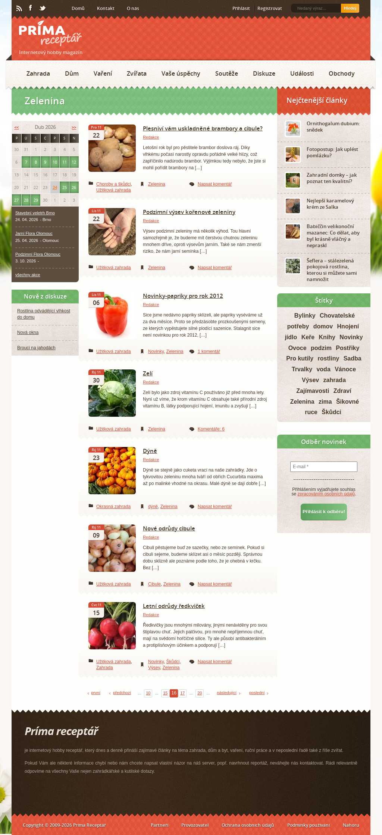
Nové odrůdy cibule (169, 528)
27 (16, 200)
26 (74, 187)
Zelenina (156, 184)
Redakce (151, 137)
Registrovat (269, 8)
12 (74, 162)
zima (325, 401)
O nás (133, 8)
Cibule (154, 584)
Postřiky (347, 348)
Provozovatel (195, 825)
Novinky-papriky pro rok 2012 (183, 295)
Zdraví (342, 391)
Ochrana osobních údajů (248, 825)
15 (165, 693)
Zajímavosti (312, 391)
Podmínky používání (308, 825)
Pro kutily (299, 358)
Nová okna (27, 332)
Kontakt (106, 8)
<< (16, 127)
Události (302, 73)
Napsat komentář (215, 184)
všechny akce (27, 274)
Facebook (31, 8)
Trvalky (302, 369)
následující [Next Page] (227, 692)
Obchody (342, 73)
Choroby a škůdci (113, 184)
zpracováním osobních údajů (326, 494)
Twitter (43, 8)
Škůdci (172, 661)
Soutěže (226, 73)
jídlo (291, 337)
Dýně (150, 450)
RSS (19, 8)
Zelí (148, 373)
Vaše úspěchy (181, 73)
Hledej (350, 8)
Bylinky (305, 315)
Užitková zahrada (113, 190)
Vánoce (345, 369)
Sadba (352, 358)
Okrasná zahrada (113, 506)
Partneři (159, 825)
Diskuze (264, 73)
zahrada (334, 380)
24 (55, 187)
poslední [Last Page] (257, 692)
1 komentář (209, 351)
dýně (153, 506)
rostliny (328, 358)
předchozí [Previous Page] (122, 692)
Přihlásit (241, 8)
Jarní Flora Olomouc (34, 233)
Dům (72, 73)
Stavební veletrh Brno (35, 213)
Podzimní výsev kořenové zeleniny (189, 211)
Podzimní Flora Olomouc (37, 254)
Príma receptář (50, 33)
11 (64, 162)
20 (199, 693)
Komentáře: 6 (211, 429)
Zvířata (137, 73)
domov (323, 326)
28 (26, 200)
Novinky (156, 351)
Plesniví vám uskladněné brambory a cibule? (203, 128)
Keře (308, 337)
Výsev (154, 667)
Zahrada (38, 73)
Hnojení (348, 326)
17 (182, 693)
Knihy (327, 337)
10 (148, 693)
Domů (78, 8)
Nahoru (351, 825)
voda (323, 369)
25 (64, 187)
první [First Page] (95, 692)
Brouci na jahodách (36, 347)
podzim (321, 348)
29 (36, 200)
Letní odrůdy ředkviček (174, 605)
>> (74, 127)
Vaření (103, 73)
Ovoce (297, 348)
